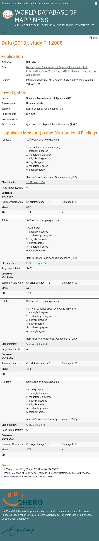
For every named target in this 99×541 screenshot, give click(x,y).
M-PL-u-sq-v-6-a (35, 182)
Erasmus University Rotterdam (54, 514)
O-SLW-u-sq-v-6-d (36, 343)
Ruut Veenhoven (20, 518)
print (93, 37)
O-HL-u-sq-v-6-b (35, 424)
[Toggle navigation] (4, 31)
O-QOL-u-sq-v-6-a (36, 263)
